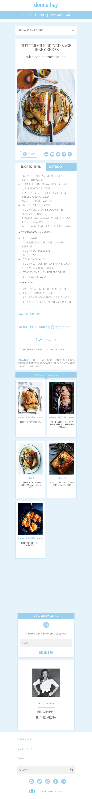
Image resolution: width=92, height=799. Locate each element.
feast (38, 363)
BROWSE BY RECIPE (30, 30)
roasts (64, 363)
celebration (54, 360)
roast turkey (51, 363)
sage (72, 363)
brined (28, 360)
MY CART (56, 15)
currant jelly (26, 363)
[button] (46, 739)
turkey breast (35, 366)
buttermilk (39, 360)
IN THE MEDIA (46, 718)
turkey (21, 366)
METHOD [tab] (55, 167)
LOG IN (39, 15)
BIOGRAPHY (46, 712)
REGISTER (46, 652)
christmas (69, 360)
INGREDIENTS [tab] (31, 167)
